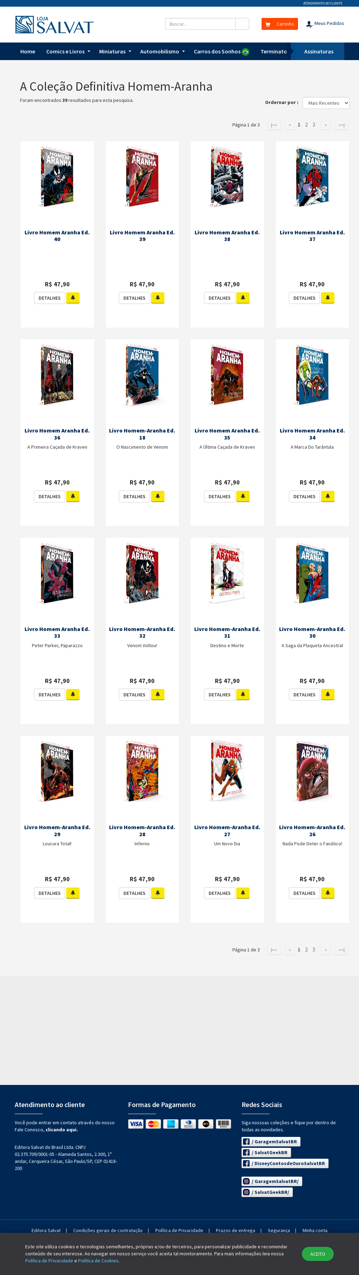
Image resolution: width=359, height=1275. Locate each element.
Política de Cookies (98, 1260)
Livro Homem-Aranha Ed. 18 (142, 434)
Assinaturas (318, 51)
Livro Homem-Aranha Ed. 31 (227, 632)
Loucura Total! (57, 843)
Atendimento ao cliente (322, 3)
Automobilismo (159, 51)
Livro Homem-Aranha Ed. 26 (312, 831)
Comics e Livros (65, 51)
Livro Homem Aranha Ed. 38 (227, 236)
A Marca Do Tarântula (312, 447)
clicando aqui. (62, 1129)
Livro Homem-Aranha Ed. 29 (57, 831)
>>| (342, 125)
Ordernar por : (283, 102)
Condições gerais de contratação (108, 1230)
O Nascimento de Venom (142, 447)
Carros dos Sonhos (221, 52)
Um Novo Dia (227, 843)
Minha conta (315, 1230)
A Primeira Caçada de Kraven (57, 447)
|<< (274, 125)
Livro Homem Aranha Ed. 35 (227, 434)
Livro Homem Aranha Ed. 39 (142, 236)
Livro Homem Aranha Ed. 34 (312, 434)
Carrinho (279, 24)
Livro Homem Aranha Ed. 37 (312, 236)
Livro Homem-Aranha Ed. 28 (142, 831)
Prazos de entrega (235, 1230)
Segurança (279, 1230)
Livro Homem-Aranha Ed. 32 (142, 632)
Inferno (142, 843)
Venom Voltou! (142, 645)
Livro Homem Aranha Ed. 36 (57, 434)
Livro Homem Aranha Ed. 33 (57, 632)
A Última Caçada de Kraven (227, 447)
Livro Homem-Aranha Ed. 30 (312, 632)
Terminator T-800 (282, 51)
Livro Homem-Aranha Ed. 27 (227, 831)
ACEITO (317, 1254)
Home (27, 51)
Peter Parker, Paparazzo (57, 645)
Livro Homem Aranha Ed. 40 (57, 236)
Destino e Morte (227, 645)
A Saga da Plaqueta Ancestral (312, 645)
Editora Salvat (46, 1230)
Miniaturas (112, 51)
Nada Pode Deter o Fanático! (312, 843)
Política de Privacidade (179, 1230)
